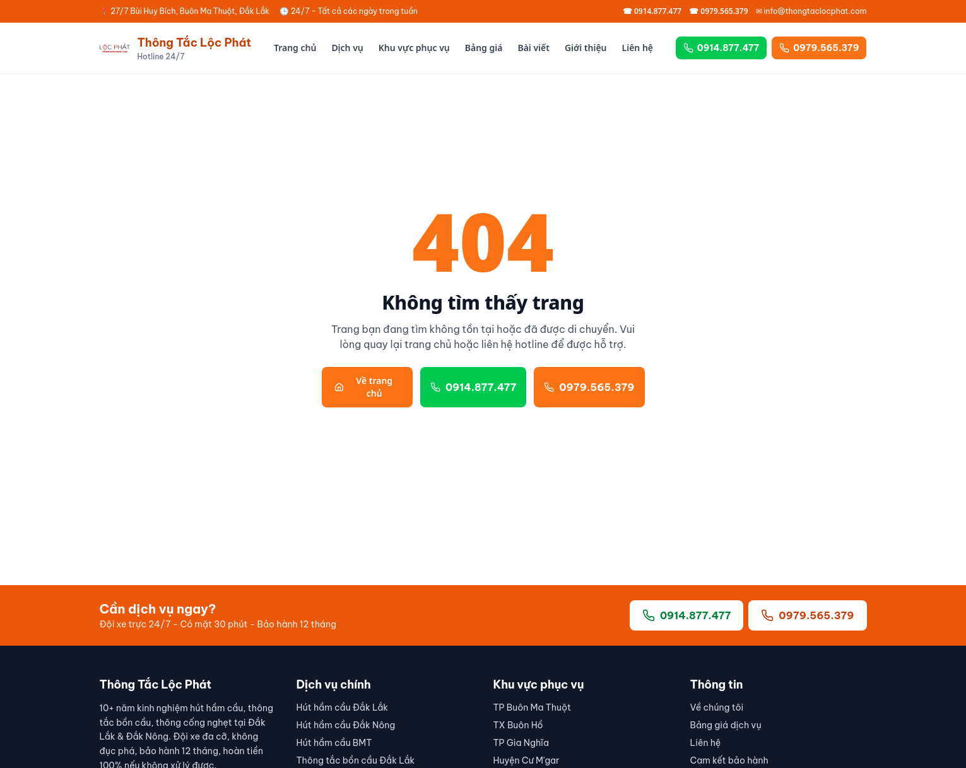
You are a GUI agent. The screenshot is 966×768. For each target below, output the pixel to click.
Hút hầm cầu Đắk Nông (346, 725)
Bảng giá (484, 48)
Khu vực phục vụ (414, 48)
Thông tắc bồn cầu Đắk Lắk (356, 760)
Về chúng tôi (717, 707)
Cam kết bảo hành (729, 760)
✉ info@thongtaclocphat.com (811, 11)
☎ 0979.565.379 (718, 11)
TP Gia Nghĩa (521, 742)
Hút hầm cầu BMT (334, 742)
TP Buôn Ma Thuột (532, 707)
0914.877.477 (721, 48)
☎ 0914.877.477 (652, 11)
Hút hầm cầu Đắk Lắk (343, 707)
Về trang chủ (363, 387)
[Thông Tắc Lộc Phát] (176, 48)
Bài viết (533, 48)
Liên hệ (638, 48)
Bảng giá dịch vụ (726, 725)
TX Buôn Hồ (518, 725)
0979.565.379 (819, 48)
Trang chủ (295, 48)
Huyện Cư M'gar (526, 760)
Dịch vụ (347, 48)
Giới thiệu (586, 48)
